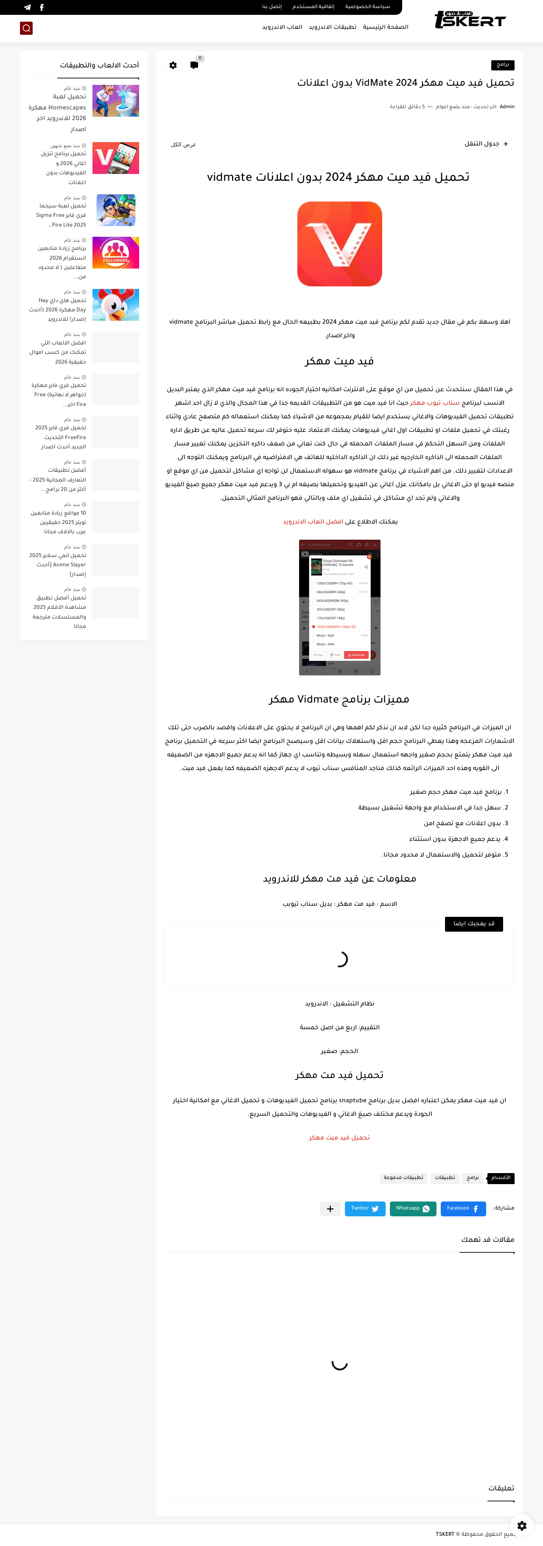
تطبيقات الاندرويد (333, 28)
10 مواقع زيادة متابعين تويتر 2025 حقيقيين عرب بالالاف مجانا (58, 523)
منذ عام (72, 88)
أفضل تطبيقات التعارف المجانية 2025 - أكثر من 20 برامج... (58, 480)
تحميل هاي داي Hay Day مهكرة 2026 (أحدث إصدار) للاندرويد (57, 310)
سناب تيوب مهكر (435, 404)
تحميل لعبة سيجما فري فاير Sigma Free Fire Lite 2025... (61, 216)
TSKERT (445, 1535)
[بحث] (26, 28)
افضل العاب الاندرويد (312, 522)
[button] (463, 1209)
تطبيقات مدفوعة (403, 1178)
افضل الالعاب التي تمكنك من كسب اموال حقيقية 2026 (57, 353)
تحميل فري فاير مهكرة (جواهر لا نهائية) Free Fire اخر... (58, 395)
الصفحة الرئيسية (386, 28)
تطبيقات (445, 1178)
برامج (503, 65)
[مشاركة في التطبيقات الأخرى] (330, 1209)
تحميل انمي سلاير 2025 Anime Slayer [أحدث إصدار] (57, 565)
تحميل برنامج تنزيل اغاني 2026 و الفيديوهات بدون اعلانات (63, 168)
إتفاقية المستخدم (313, 7)
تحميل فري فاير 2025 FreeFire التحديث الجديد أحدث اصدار (60, 438)
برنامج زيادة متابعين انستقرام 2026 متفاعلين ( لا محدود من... (62, 263)
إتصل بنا (272, 7)
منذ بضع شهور (65, 145)
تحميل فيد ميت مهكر (339, 1138)
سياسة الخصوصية (367, 7)
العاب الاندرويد (282, 28)
